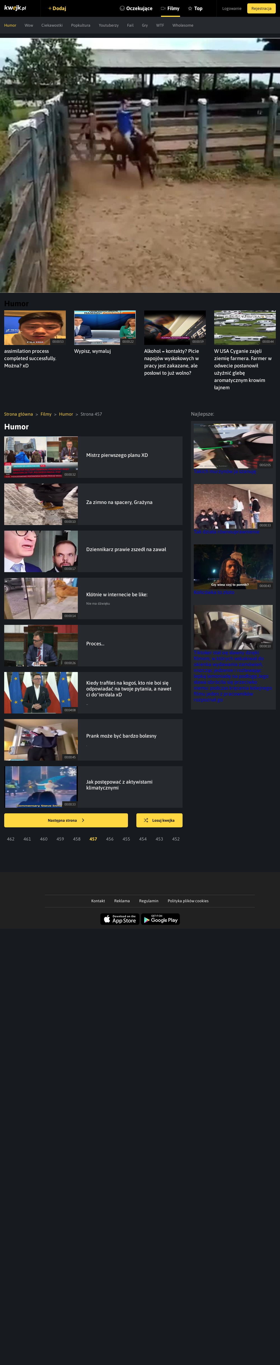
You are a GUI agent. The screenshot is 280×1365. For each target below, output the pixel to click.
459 (60, 838)
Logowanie (232, 8)
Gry (145, 25)
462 (11, 838)
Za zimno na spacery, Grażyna (119, 502)
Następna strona (66, 820)
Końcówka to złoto (214, 592)
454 (143, 838)
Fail (130, 25)
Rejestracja (261, 8)
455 (126, 838)
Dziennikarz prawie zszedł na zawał (126, 549)
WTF (160, 25)
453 (159, 838)
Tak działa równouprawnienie (227, 532)
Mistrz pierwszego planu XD (117, 455)
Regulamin (148, 901)
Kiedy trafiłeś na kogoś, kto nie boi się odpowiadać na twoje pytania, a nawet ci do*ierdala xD (128, 689)
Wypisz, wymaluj (92, 351)
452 (176, 838)
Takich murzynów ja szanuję (225, 471)
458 (77, 838)
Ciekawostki (52, 25)
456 (110, 838)
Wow (29, 25)
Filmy (173, 8)
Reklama (122, 901)
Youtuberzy (109, 25)
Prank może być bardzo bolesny (121, 736)
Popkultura (80, 25)
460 (44, 838)
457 (93, 838)
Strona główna (18, 413)
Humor (10, 25)
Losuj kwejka (159, 820)
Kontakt (98, 901)
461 (27, 838)
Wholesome (182, 25)
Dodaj (59, 8)
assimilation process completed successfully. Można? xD (30, 358)
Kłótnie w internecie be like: (117, 594)
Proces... (95, 643)
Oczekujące (139, 8)
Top (198, 8)
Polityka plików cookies (188, 901)
